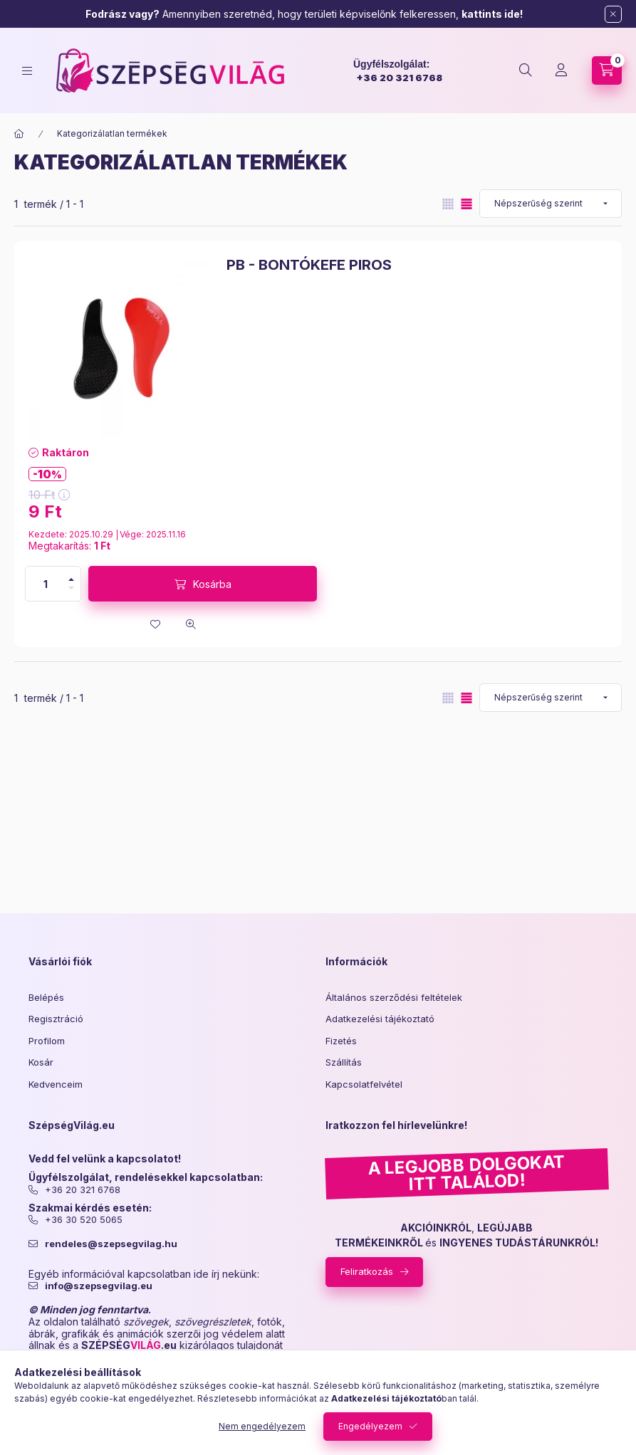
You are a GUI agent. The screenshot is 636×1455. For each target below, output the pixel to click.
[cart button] (607, 70)
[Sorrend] (550, 203)
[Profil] (561, 70)
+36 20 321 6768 (399, 77)
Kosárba (212, 584)
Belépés (46, 997)
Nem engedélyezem (262, 1426)
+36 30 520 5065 (83, 1219)
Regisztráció (55, 1018)
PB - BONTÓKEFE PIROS (309, 264)
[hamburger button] (27, 71)
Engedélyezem (370, 1426)
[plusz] (71, 579)
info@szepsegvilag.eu (98, 1286)
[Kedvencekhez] (155, 624)
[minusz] (71, 588)
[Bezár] (613, 14)
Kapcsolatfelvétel (363, 1084)
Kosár (40, 1062)
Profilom (46, 1040)
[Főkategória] (19, 133)
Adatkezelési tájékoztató (379, 1018)
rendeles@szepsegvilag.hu (111, 1244)
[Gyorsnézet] (191, 624)
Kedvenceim (55, 1084)
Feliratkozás (366, 1271)
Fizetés (341, 1040)
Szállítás (343, 1062)
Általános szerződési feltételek (393, 997)
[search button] (525, 70)
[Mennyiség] (45, 584)
